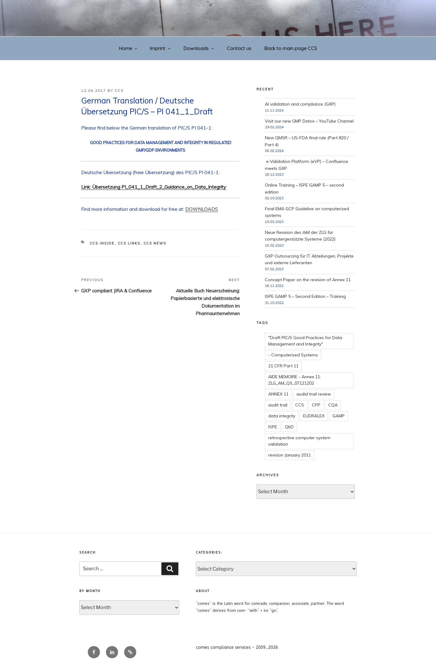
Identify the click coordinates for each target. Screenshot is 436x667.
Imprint (161, 48)
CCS (119, 91)
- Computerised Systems (293, 355)
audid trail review (313, 394)
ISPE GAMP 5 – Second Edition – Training (305, 296)
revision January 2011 (289, 455)
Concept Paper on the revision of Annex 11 (308, 279)
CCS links (129, 243)
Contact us (239, 48)
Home (128, 48)
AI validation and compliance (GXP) (300, 104)
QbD (289, 427)
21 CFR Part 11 (283, 366)
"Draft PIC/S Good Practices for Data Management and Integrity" (305, 341)
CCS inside (102, 243)
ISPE (272, 427)
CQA (333, 405)
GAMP (338, 416)
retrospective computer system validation (299, 441)
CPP (316, 405)
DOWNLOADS (201, 209)
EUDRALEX (314, 416)
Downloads (199, 48)
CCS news (155, 243)
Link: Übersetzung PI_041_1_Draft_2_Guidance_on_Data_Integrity (153, 187)
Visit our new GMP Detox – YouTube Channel (309, 121)
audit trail (277, 405)
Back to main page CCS (290, 48)
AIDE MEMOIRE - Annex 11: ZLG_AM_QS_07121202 (294, 380)
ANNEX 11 (278, 394)
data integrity (281, 416)
